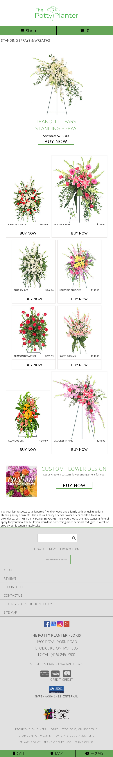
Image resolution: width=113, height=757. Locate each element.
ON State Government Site (75, 735)
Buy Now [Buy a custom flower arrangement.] (74, 485)
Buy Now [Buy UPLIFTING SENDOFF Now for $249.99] (79, 299)
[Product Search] (57, 538)
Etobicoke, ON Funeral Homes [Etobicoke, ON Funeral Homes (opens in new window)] (37, 729)
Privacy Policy (30, 742)
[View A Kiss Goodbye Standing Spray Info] (27, 198)
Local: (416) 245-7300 (56, 654)
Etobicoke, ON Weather (36, 735)
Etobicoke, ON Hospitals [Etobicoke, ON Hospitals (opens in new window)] (80, 729)
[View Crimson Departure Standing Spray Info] (33, 330)
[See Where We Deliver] (57, 559)
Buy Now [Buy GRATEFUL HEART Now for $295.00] (79, 233)
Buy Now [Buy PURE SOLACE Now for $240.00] (34, 299)
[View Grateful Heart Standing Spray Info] (79, 189)
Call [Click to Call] (19, 753)
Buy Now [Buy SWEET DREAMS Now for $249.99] (79, 364)
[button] (56, 689)
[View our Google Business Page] (53, 626)
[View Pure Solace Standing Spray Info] (33, 264)
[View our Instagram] (60, 626)
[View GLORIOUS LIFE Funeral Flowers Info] (27, 414)
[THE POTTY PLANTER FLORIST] (57, 20)
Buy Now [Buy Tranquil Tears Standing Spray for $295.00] (56, 141)
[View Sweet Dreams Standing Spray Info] (79, 330)
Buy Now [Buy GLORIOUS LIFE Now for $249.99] (28, 449)
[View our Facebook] (47, 626)
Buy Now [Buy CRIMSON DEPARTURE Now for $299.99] (34, 364)
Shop (28, 30)
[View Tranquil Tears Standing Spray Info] (56, 83)
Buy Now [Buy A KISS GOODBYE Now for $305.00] (28, 233)
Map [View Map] (57, 753)
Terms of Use (84, 742)
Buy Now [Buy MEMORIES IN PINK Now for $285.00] (79, 449)
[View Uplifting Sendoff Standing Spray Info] (79, 264)
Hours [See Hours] (94, 753)
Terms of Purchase (57, 742)
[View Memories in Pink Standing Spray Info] (79, 405)
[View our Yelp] (66, 626)
